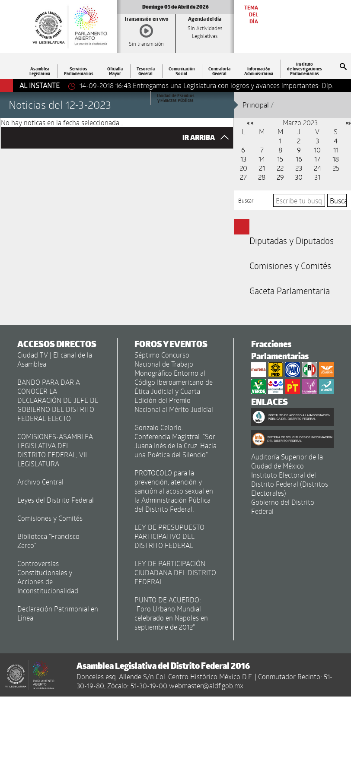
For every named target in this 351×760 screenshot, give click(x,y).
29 (280, 176)
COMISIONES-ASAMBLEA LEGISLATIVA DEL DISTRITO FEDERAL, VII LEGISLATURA (55, 450)
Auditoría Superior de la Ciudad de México (287, 461)
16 (299, 158)
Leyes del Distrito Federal (55, 499)
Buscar (246, 200)
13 (243, 158)
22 (280, 167)
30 (299, 176)
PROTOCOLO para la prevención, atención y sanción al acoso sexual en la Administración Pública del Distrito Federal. (173, 490)
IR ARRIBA (207, 137)
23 (298, 167)
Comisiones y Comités (290, 265)
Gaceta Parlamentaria (289, 290)
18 (335, 158)
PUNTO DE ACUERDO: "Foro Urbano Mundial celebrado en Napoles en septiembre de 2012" (171, 613)
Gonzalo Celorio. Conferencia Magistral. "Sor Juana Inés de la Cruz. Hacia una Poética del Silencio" (175, 441)
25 (335, 167)
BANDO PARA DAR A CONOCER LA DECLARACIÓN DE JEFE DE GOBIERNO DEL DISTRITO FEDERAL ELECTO (58, 400)
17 (317, 158)
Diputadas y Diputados (291, 240)
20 (243, 167)
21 (262, 167)
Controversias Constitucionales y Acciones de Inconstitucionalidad (47, 577)
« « (250, 122)
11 (335, 149)
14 (261, 158)
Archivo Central (40, 481)
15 (280, 158)
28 (261, 176)
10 (317, 149)
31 (317, 176)
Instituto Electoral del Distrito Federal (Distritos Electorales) (289, 483)
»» (348, 122)
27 (243, 176)
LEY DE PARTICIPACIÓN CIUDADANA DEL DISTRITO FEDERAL (175, 572)
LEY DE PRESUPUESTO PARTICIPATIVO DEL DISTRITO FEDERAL (169, 536)
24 (317, 167)
